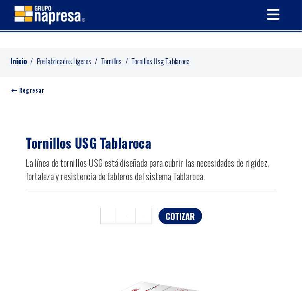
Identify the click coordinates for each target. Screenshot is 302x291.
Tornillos (111, 60)
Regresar (27, 90)
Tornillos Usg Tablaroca (160, 60)
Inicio (19, 60)
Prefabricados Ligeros (64, 60)
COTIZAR (180, 215)
